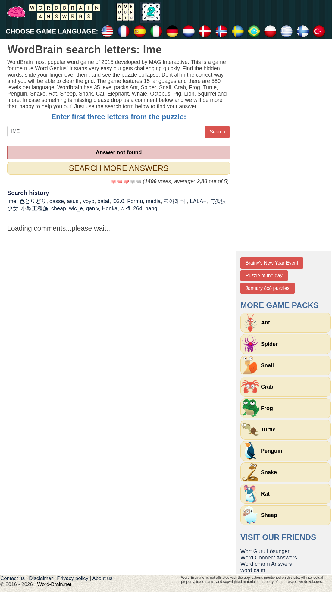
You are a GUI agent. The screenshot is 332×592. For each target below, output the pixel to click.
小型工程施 (34, 208)
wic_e (76, 208)
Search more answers (119, 168)
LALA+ (198, 201)
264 (137, 208)
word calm (252, 570)
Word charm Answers (266, 564)
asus (73, 201)
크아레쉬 (175, 201)
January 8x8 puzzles (268, 288)
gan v (92, 208)
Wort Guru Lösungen (265, 551)
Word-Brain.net (54, 584)
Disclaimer (41, 578)
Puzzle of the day (264, 275)
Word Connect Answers (268, 558)
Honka (109, 208)
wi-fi (125, 208)
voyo (88, 201)
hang (151, 208)
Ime (11, 201)
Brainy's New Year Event (272, 262)
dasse (56, 201)
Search (217, 131)
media (153, 201)
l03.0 (118, 201)
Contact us (12, 578)
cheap (58, 208)
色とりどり (32, 201)
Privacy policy (72, 578)
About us (102, 578)
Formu (135, 201)
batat (103, 201)
